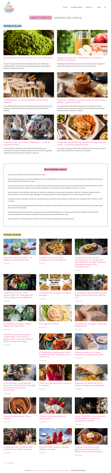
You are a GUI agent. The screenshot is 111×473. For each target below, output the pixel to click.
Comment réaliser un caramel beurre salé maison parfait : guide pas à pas (81, 101)
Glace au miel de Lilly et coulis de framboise (55, 384)
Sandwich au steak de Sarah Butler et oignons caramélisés (89, 384)
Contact (67, 470)
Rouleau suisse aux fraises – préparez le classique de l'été (89, 353)
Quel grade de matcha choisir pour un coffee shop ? (28, 58)
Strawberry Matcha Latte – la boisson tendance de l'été (17, 258)
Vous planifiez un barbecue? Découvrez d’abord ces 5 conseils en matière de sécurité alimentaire (19, 386)
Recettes (90, 7)
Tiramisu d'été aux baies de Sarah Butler (52, 417)
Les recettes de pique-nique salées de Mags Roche (17, 324)
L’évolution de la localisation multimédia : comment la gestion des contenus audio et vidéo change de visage (18, 338)
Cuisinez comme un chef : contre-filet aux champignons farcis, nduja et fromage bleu (18, 295)
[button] (105, 7)
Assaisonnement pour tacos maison (17, 417)
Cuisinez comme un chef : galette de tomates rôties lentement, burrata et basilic (89, 449)
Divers (99, 7)
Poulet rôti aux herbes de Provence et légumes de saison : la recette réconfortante (81, 143)
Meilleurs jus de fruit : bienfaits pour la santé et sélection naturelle (79, 58)
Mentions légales (58, 470)
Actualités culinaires (76, 7)
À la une (65, 7)
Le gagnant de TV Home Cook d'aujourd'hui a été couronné (17, 448)
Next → (12, 463)
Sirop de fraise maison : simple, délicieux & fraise (54, 448)
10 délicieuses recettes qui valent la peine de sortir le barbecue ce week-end (55, 354)
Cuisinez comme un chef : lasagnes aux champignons (52, 258)
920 (8, 463)
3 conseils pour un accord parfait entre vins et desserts (25, 101)
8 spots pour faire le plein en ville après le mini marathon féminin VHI (91, 295)
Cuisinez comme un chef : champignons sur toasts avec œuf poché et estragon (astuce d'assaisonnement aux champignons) (90, 262)
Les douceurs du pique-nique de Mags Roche (90, 324)
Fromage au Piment (49, 323)
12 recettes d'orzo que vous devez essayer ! (55, 294)
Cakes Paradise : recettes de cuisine (41, 470)
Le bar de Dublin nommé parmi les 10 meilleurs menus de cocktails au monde (90, 418)
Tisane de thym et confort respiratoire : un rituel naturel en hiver (26, 143)
